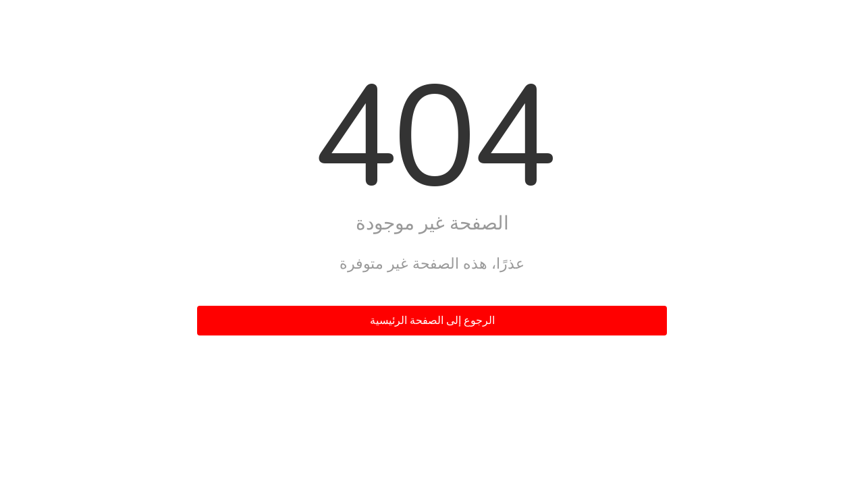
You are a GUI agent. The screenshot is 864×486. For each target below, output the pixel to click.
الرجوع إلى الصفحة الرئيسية (432, 320)
